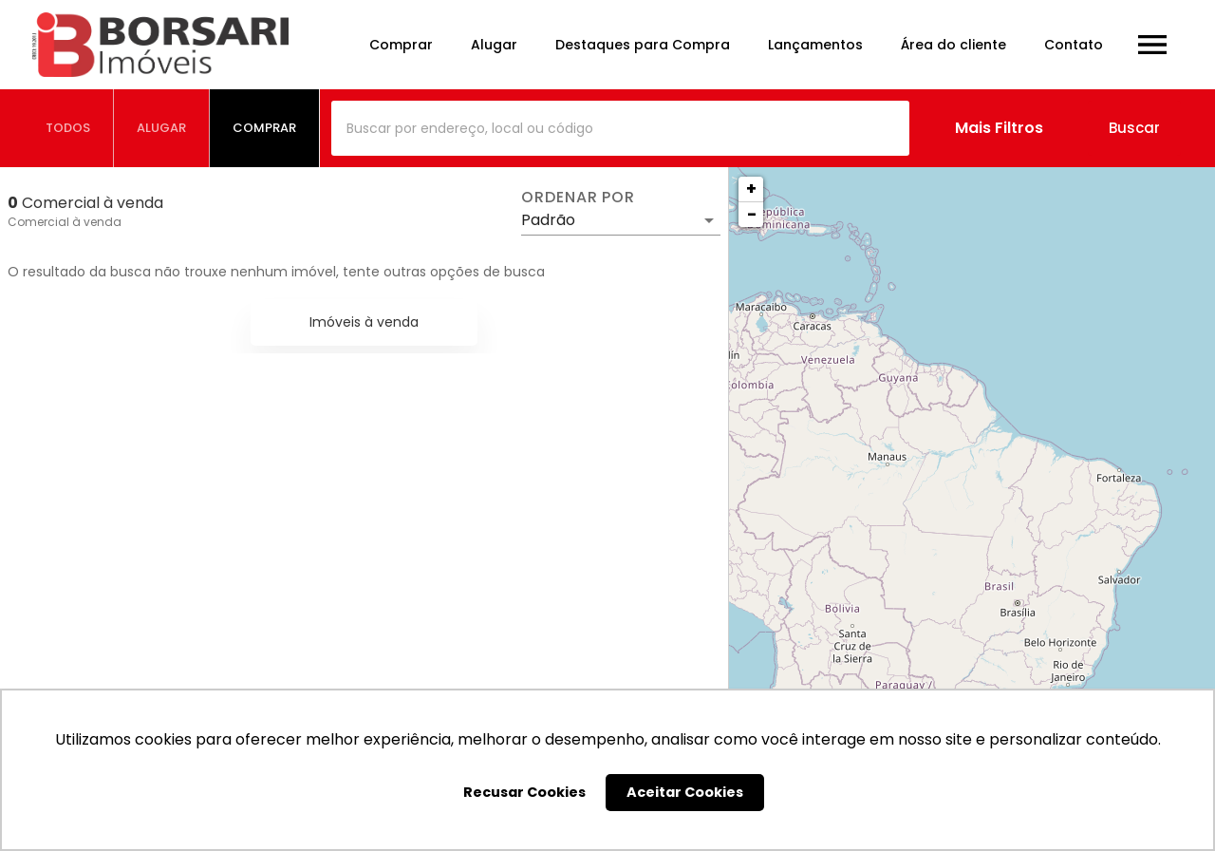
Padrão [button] (548, 220)
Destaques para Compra (642, 44)
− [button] (752, 214)
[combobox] (620, 128)
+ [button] (751, 188)
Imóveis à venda (364, 321)
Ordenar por (578, 197)
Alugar (494, 44)
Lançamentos (815, 44)
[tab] (68, 128)
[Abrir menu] (1152, 44)
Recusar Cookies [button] (524, 792)
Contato (1073, 44)
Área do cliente (953, 44)
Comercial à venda (65, 222)
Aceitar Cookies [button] (684, 792)
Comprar (401, 44)
